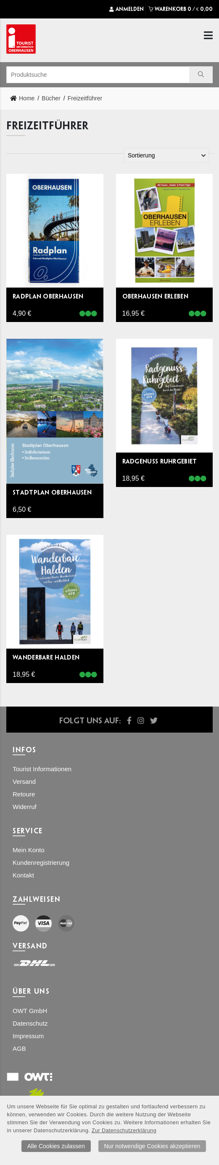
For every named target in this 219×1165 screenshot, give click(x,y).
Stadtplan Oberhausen (52, 492)
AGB (19, 1048)
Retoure (24, 794)
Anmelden (126, 9)
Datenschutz (30, 1023)
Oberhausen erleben (155, 296)
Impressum (28, 1035)
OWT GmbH (30, 1010)
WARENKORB (180, 9)
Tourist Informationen (42, 768)
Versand (24, 781)
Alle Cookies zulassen (56, 1146)
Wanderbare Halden (46, 657)
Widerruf (25, 806)
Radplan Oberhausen (48, 296)
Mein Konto (29, 849)
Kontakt (23, 875)
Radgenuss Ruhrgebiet (159, 461)
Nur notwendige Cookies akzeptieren (152, 1146)
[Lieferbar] (88, 313)
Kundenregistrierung (41, 862)
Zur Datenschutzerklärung (124, 1131)
